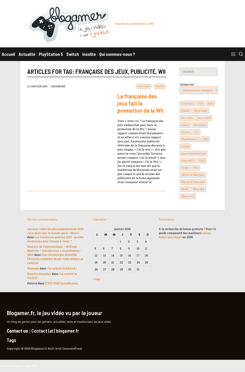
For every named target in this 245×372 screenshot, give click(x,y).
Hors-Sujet (144, 86)
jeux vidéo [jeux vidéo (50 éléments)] (204, 117)
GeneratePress (72, 348)
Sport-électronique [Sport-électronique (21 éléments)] (194, 153)
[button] (241, 54)
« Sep (96, 279)
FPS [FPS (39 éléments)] (200, 103)
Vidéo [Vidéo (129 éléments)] (185, 167)
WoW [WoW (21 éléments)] (185, 189)
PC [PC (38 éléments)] (196, 132)
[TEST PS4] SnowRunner (61, 283)
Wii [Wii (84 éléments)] (195, 167)
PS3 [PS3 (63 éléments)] (205, 139)
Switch (72, 54)
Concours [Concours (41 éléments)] (188, 103)
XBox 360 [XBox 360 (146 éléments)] (198, 189)
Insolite (89, 54)
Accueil (8, 54)
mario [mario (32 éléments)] (185, 125)
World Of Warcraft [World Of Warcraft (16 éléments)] (193, 182)
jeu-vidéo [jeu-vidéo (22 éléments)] (187, 117)
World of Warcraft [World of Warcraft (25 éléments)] (193, 174)
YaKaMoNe (58, 86)
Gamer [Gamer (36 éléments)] (186, 110)
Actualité (27, 54)
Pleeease (33, 268)
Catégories (187, 84)
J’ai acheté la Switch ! (62, 268)
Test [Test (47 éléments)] (201, 160)
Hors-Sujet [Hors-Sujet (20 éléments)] (200, 110)
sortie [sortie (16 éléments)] (185, 146)
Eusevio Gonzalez (39, 274)
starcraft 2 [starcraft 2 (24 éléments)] (188, 160)
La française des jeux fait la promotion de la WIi (140, 103)
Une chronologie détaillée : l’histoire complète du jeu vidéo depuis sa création (55, 259)
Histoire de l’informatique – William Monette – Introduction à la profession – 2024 (54, 250)
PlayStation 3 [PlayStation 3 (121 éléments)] (190, 139)
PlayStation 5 (51, 54)
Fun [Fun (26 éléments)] (210, 103)
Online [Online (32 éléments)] (186, 132)
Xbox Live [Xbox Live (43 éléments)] (188, 196)
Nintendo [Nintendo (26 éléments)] (200, 125)
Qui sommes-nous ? (117, 54)
